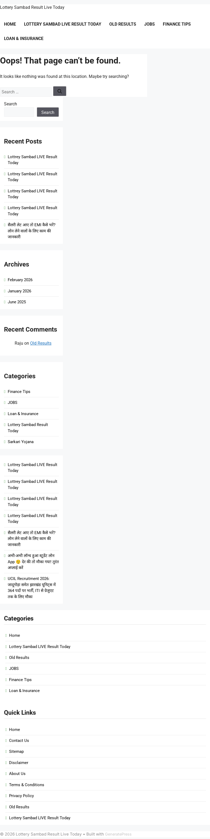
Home (10, 24)
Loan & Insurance (23, 38)
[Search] (59, 91)
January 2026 (19, 291)
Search (10, 103)
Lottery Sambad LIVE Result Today (62, 24)
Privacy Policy (21, 795)
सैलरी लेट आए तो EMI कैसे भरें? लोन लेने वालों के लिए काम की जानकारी (31, 230)
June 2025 (17, 302)
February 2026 (20, 279)
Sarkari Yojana (21, 441)
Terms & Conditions (26, 784)
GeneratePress (118, 834)
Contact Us (19, 740)
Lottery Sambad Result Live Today (32, 7)
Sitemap (16, 751)
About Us (17, 773)
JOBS (149, 24)
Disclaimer (18, 762)
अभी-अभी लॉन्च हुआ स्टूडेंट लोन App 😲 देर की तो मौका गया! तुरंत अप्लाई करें (33, 561)
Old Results (122, 24)
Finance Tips (177, 24)
